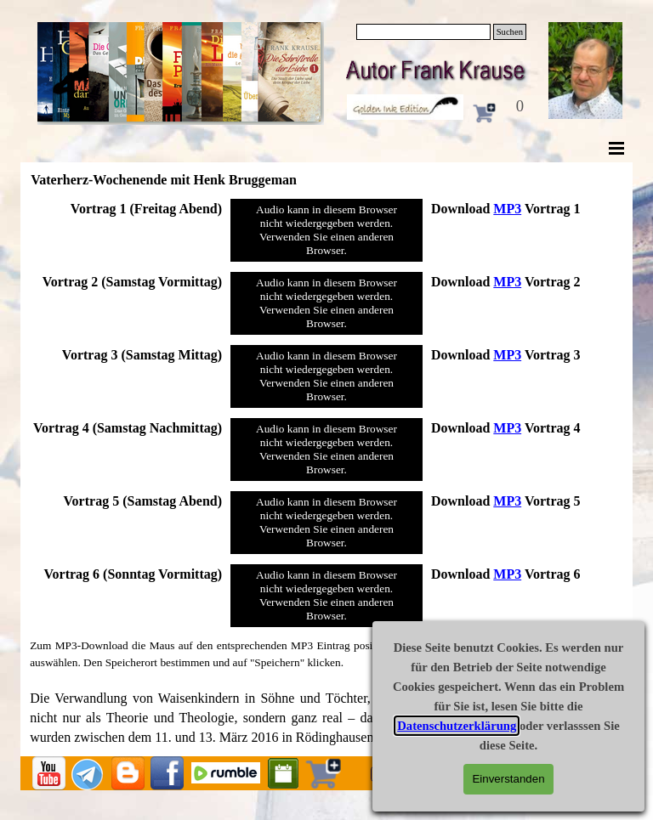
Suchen (510, 32)
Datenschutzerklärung (456, 725)
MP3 (507, 208)
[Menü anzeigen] (616, 148)
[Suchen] (423, 32)
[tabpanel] (126, 208)
